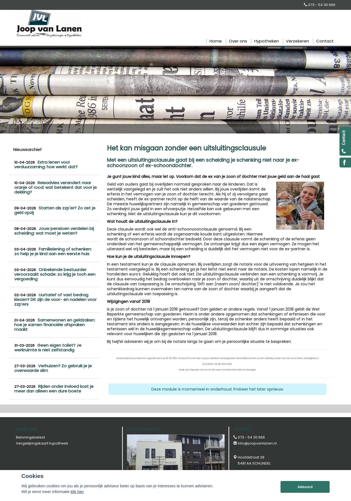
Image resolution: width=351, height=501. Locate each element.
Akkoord (305, 487)
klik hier (77, 491)
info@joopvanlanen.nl (257, 443)
